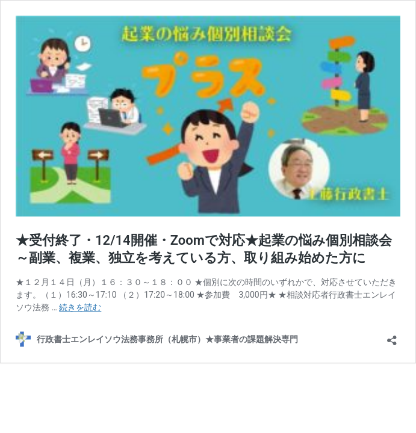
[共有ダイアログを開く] (391, 336)
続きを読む (80, 307)
